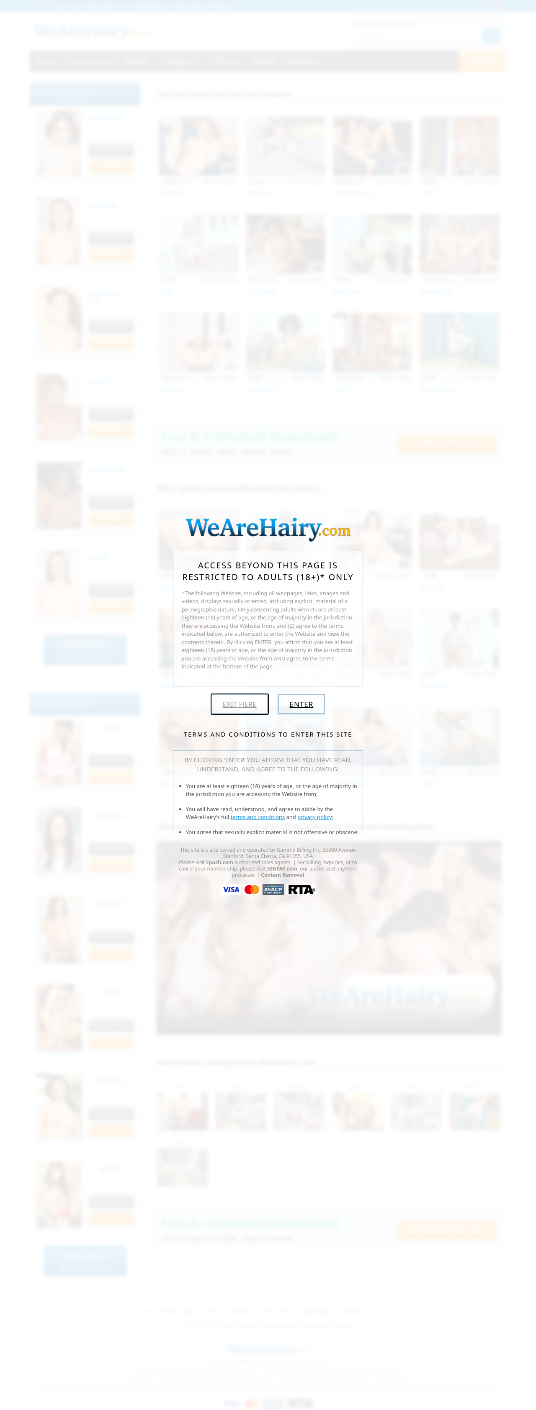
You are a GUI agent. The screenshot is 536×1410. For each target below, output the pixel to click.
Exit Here (240, 704)
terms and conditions (258, 817)
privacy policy (314, 817)
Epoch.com (219, 862)
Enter (301, 704)
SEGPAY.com (282, 869)
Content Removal (282, 875)
